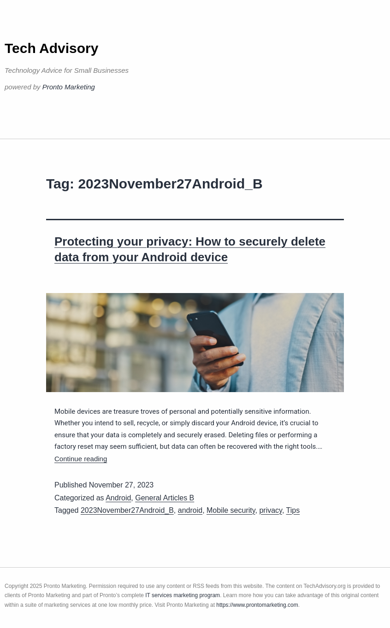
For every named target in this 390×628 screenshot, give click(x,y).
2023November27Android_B (127, 510)
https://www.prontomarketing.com (257, 605)
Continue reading (80, 459)
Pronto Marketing (68, 87)
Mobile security (231, 510)
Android (118, 498)
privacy (270, 510)
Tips (293, 510)
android (190, 510)
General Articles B (164, 498)
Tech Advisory (51, 48)
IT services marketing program (182, 595)
